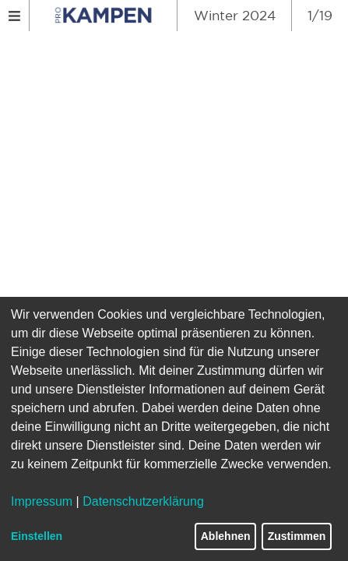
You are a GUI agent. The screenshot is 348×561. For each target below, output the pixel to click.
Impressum (41, 501)
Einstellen (36, 536)
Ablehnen (226, 536)
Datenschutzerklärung (143, 501)
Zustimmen (297, 536)
